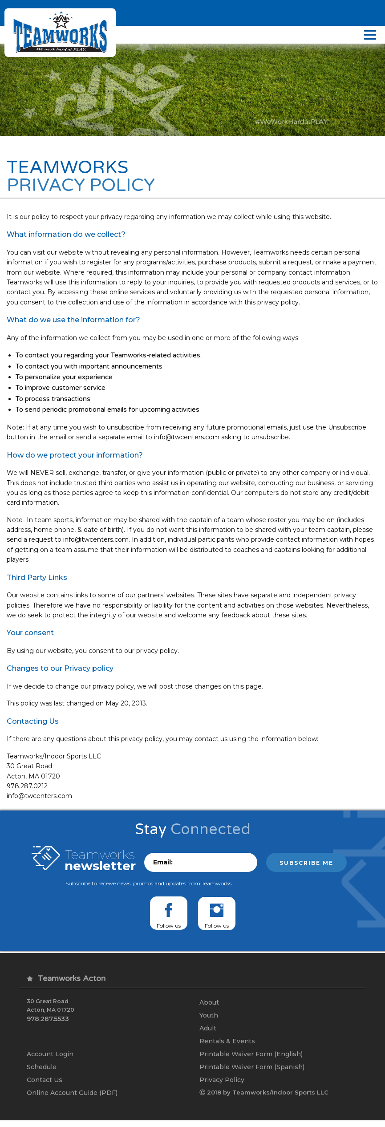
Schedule (42, 1073)
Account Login (50, 1059)
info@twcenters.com (186, 440)
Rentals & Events (227, 1046)
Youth (208, 1019)
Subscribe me (306, 866)
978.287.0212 (27, 789)
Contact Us (44, 1086)
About (209, 1006)
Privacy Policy (221, 1086)
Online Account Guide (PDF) (72, 1099)
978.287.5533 (48, 1022)
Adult (207, 1033)
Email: (163, 866)
